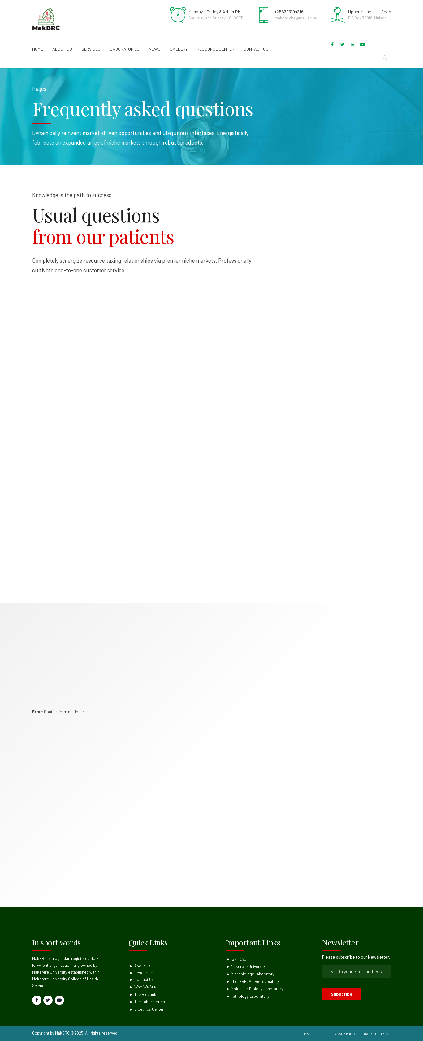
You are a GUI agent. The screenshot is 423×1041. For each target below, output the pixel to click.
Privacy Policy (344, 1034)
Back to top (374, 1034)
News (155, 49)
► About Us (139, 965)
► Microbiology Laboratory (250, 973)
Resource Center (215, 49)
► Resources (141, 972)
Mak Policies (315, 1034)
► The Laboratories (147, 1001)
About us (62, 49)
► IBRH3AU (236, 959)
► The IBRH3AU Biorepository (252, 981)
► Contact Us (141, 979)
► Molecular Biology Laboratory (254, 988)
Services (91, 49)
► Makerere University (246, 966)
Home (37, 49)
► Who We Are (142, 986)
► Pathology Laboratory (248, 996)
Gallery (179, 49)
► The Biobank (142, 994)
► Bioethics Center (146, 1009)
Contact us (256, 49)
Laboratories (125, 49)
